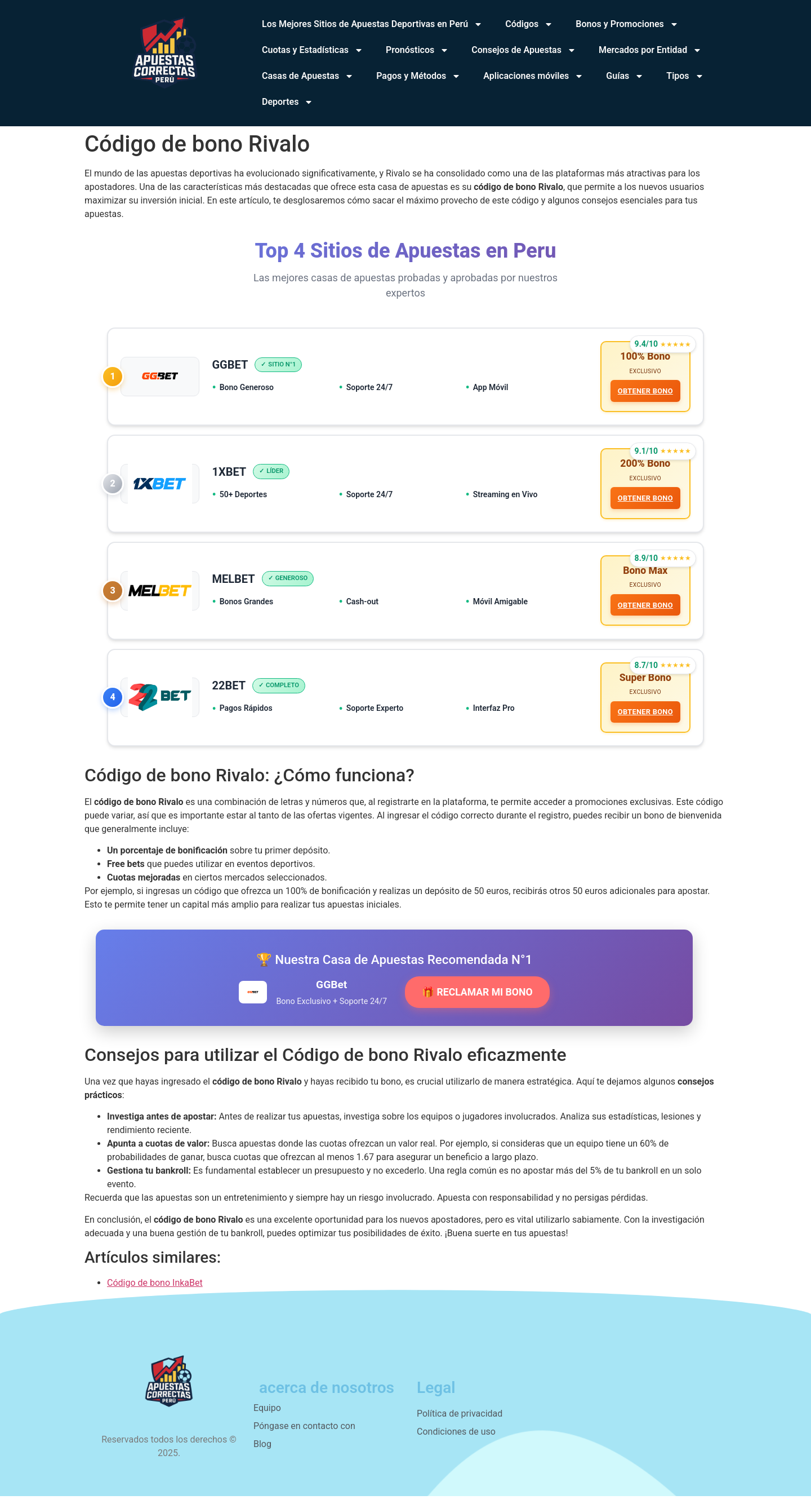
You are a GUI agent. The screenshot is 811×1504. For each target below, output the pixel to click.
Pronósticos (417, 50)
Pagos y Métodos (418, 76)
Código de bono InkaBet (155, 1290)
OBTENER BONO (644, 392)
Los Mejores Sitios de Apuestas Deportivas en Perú (372, 24)
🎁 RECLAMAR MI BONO (477, 1000)
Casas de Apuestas (308, 76)
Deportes (287, 102)
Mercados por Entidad (650, 50)
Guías (625, 76)
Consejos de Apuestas (523, 50)
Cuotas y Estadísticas (312, 50)
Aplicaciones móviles (533, 76)
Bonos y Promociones (627, 24)
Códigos (529, 24)
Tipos (684, 76)
